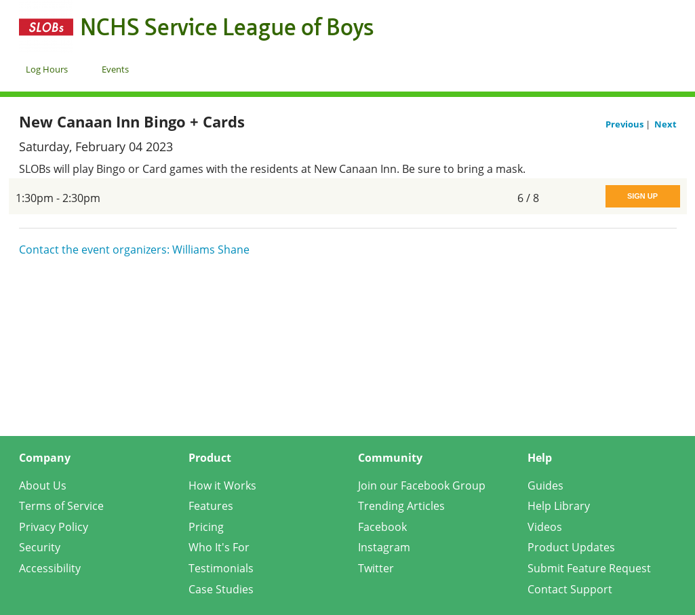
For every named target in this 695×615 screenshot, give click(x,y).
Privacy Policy (53, 526)
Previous (625, 124)
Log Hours (47, 69)
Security (39, 547)
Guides (545, 485)
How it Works (222, 485)
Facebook (382, 526)
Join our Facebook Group (421, 485)
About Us (42, 485)
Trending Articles (401, 505)
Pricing (206, 526)
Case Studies (221, 589)
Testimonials (221, 568)
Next (665, 124)
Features (210, 505)
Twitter (376, 568)
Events (115, 69)
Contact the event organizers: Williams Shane (134, 249)
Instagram (384, 547)
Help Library (559, 505)
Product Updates (571, 547)
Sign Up (642, 196)
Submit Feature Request (589, 568)
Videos (545, 526)
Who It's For (219, 547)
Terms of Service (61, 505)
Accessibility (50, 568)
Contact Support (570, 589)
